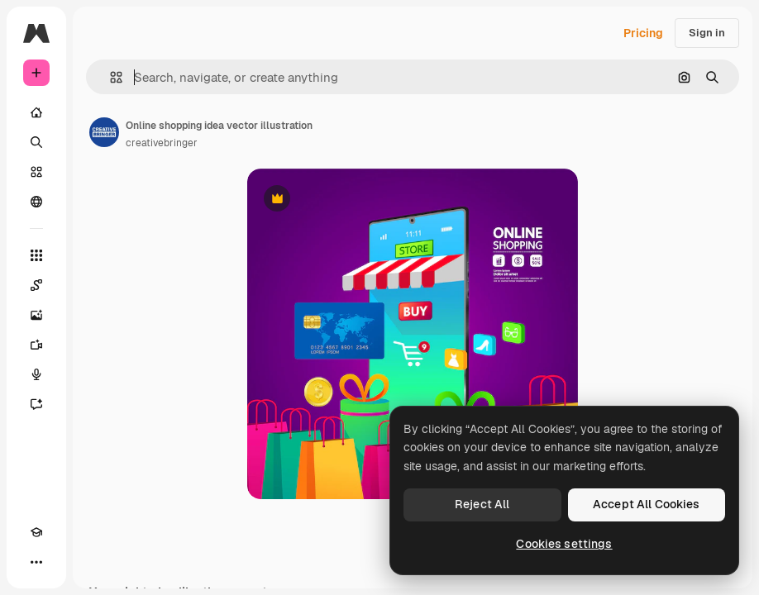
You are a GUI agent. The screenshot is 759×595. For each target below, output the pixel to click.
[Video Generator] (36, 344)
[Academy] (36, 532)
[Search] (36, 142)
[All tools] (36, 255)
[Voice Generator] (36, 374)
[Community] (36, 201)
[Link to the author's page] (104, 132)
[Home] (36, 112)
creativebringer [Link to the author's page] (162, 143)
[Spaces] (36, 285)
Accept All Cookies (646, 504)
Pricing (643, 33)
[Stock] (36, 172)
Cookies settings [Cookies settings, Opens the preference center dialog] (564, 543)
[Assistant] (36, 404)
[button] (109, 77)
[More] (36, 562)
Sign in (707, 33)
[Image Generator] (36, 315)
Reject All (482, 504)
